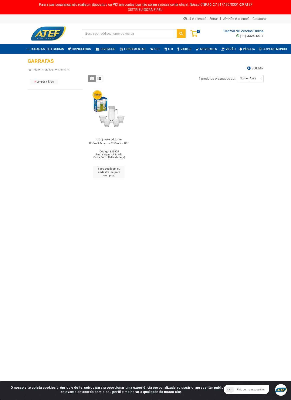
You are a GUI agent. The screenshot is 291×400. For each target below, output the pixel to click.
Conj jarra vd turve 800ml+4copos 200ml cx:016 (109, 141)
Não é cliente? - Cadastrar (245, 18)
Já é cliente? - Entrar (200, 18)
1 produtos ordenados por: (217, 78)
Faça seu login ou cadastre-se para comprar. (109, 172)
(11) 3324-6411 (250, 36)
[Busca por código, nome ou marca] (129, 33)
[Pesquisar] (181, 33)
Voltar (255, 68)
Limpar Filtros (44, 81)
